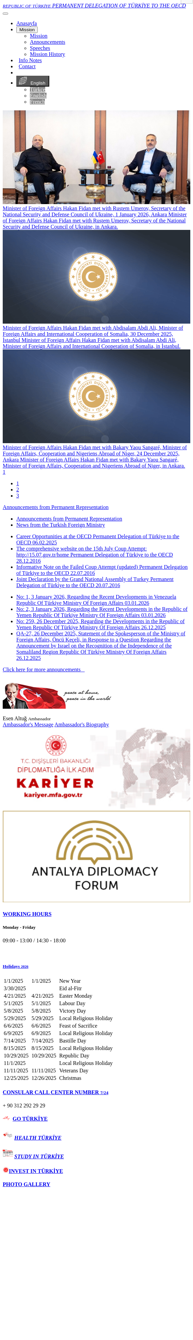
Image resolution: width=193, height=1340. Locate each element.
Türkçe (37, 89)
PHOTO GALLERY (26, 1184)
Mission (27, 29)
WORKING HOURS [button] (27, 914)
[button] (96, 966)
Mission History (47, 54)
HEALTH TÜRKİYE (38, 1138)
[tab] (96, 914)
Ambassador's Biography (81, 724)
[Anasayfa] (26, 23)
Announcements (47, 42)
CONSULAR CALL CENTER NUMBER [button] (55, 1092)
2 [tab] (17, 489)
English (33, 81)
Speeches (40, 48)
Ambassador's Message (28, 724)
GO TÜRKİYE (30, 1119)
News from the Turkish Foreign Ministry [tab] (60, 525)
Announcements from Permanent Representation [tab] (69, 519)
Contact (27, 66)
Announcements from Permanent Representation (55, 507)
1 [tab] (17, 483)
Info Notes (30, 60)
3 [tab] (17, 496)
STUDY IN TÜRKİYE (39, 1156)
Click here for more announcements (44, 669)
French (37, 102)
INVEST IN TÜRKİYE (33, 1171)
